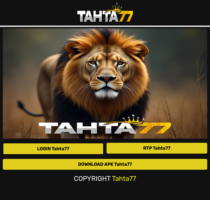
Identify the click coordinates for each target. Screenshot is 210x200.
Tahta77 (124, 179)
